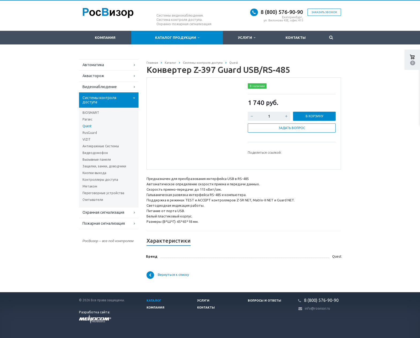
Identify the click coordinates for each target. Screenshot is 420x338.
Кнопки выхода (94, 173)
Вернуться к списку (168, 275)
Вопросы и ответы (264, 300)
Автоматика (93, 65)
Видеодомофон (95, 153)
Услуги (246, 38)
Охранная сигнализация (103, 212)
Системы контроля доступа (99, 100)
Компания (105, 37)
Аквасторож (93, 76)
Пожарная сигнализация (103, 223)
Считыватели (92, 199)
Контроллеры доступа (100, 179)
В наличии (257, 86)
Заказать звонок (324, 12)
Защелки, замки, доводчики (104, 166)
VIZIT (86, 139)
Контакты (296, 37)
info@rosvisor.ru (317, 308)
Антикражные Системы (100, 146)
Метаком (89, 186)
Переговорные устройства (103, 193)
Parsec (87, 119)
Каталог (154, 300)
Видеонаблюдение (99, 87)
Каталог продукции (177, 38)
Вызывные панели (96, 159)
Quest (87, 126)
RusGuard (89, 132)
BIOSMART (90, 112)
